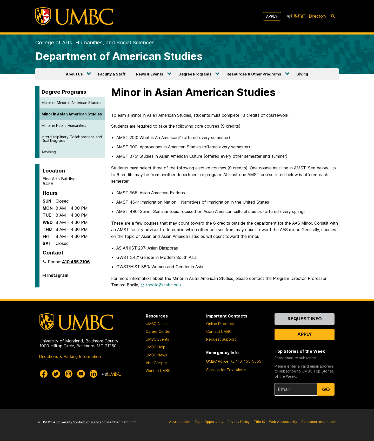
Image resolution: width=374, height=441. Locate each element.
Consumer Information (319, 422)
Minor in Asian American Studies (72, 114)
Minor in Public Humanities (64, 125)
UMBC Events (157, 339)
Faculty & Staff (111, 74)
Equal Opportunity (209, 422)
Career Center (158, 331)
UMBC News (156, 355)
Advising (49, 152)
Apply (272, 16)
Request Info (305, 318)
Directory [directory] (318, 16)
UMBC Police (217, 361)
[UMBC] (74, 16)
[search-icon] (333, 16)
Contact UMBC (219, 331)
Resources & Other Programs (253, 74)
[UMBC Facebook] (43, 374)
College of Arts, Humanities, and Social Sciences (95, 42)
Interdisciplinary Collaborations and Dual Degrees (72, 139)
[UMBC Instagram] (68, 374)
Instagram (57, 277)
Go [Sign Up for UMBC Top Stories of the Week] (326, 389)
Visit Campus (157, 363)
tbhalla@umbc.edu (163, 284)
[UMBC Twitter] (56, 374)
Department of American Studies (119, 56)
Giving (302, 74)
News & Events (149, 74)
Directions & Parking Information (70, 356)
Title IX (259, 422)
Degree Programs (195, 74)
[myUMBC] (296, 16)
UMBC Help (155, 347)
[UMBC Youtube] (81, 374)
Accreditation (180, 422)
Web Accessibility (283, 422)
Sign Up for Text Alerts (226, 370)
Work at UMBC (158, 370)
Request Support (221, 339)
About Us (74, 74)
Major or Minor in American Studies (71, 102)
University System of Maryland (80, 422)
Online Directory (220, 323)
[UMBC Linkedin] (93, 374)
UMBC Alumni (157, 323)
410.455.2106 (76, 261)
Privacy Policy (239, 422)
